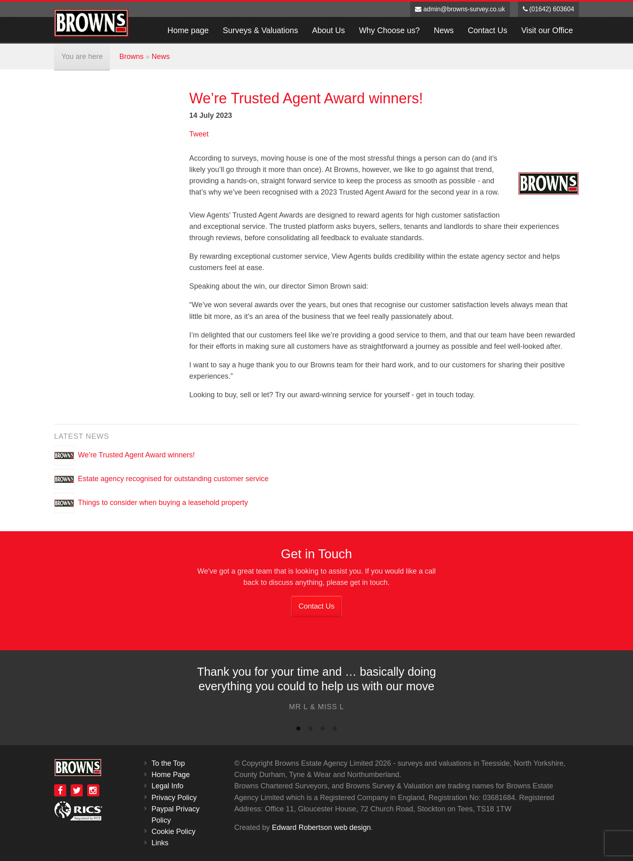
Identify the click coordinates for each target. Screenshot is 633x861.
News (444, 30)
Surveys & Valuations (260, 30)
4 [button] (335, 730)
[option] (316, 690)
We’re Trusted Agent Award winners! (136, 455)
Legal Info (167, 786)
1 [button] (298, 730)
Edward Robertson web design (321, 827)
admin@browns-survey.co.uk (460, 9)
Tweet (199, 134)
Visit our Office (547, 30)
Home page (188, 30)
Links (159, 843)
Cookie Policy (173, 831)
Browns (131, 56)
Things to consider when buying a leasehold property (163, 503)
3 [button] (323, 730)
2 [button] (310, 730)
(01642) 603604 (548, 9)
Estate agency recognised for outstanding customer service (173, 479)
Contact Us (487, 30)
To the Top (168, 763)
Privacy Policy (174, 798)
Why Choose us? (389, 30)
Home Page (170, 775)
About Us (328, 30)
